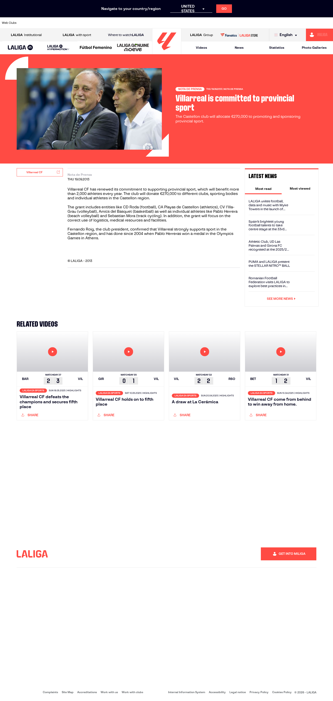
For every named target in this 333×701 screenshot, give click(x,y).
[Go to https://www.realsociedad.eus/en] (280, 22)
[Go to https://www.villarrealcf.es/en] (327, 22)
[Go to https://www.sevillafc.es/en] (296, 22)
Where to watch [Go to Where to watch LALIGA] (126, 35)
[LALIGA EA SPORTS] (20, 48)
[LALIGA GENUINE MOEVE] (133, 48)
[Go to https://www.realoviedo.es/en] (264, 22)
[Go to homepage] (166, 52)
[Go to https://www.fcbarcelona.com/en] (107, 22)
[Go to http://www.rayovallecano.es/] (170, 22)
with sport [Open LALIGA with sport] (77, 35)
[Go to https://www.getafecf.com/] (123, 22)
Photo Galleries (314, 47)
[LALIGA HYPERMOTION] (58, 48)
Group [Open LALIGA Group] (201, 35)
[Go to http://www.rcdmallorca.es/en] (217, 22)
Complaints (50, 692)
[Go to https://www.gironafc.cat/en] (138, 22)
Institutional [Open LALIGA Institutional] (26, 35)
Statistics (276, 47)
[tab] (263, 188)
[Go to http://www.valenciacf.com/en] (311, 22)
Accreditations (87, 692)
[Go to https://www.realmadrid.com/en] (249, 22)
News (239, 47)
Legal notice (237, 692)
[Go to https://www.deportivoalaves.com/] (75, 22)
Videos (201, 47)
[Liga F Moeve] (95, 48)
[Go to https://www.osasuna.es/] (60, 22)
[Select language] (286, 35)
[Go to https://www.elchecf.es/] (91, 22)
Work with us (109, 692)
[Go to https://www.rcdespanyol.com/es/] (201, 22)
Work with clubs (132, 692)
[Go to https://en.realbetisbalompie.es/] (233, 22)
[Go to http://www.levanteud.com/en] (154, 22)
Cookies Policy (282, 692)
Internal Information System (186, 692)
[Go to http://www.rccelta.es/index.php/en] (186, 22)
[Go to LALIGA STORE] (239, 35)
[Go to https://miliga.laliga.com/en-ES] (319, 35)
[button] (20, 47)
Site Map (68, 692)
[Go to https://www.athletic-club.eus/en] (28, 22)
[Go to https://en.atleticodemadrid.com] (44, 22)
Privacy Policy (259, 692)
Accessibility (217, 692)
